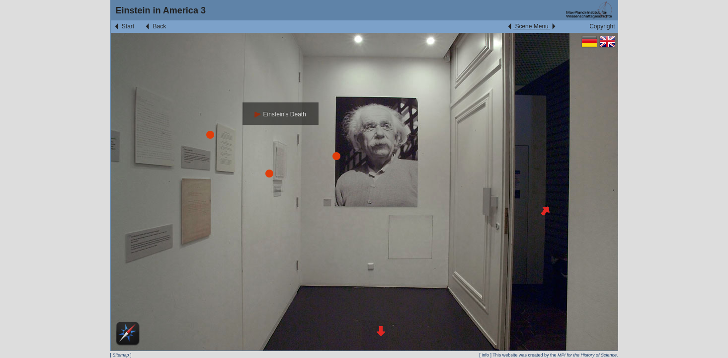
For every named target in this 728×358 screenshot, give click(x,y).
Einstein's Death (280, 114)
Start (124, 26)
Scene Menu (531, 26)
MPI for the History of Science (587, 355)
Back (155, 26)
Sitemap (121, 355)
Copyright (602, 26)
